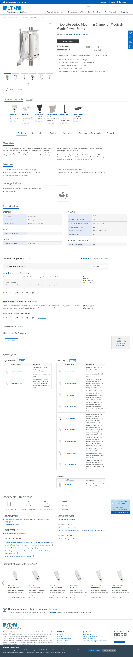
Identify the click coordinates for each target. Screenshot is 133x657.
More (28, 83)
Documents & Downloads (90, 133)
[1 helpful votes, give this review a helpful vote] (27, 318)
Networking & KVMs (75, 12)
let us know (54, 612)
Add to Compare (63, 46)
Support (124, 12)
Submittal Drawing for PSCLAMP (15, 533)
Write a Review (103, 258)
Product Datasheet (11, 525)
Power (39, 12)
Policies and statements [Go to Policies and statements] (90, 636)
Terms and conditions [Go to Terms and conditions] (89, 639)
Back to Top (20, 326)
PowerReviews (28, 258)
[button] (3, 583)
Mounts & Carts (110, 12)
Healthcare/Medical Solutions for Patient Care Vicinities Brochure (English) (28, 542)
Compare (29, 99)
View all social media (120, 638)
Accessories (25, 17)
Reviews (53, 133)
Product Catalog (13, 17)
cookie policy (61, 652)
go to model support (122, 512)
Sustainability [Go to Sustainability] (61, 643)
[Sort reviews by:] (99, 266)
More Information (109, 650)
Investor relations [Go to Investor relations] (62, 641)
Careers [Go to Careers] (59, 636)
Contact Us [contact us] (119, 642)
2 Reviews (85, 34)
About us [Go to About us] (60, 634)
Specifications (38, 133)
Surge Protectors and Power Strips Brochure (18, 556)
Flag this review (42, 293)
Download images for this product (69, 539)
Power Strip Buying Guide (67, 519)
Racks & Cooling (94, 12)
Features (22, 133)
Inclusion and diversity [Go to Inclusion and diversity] (64, 639)
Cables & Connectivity (55, 12)
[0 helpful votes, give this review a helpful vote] (27, 293)
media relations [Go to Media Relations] (87, 634)
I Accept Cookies (95, 650)
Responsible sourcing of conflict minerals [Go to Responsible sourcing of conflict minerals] (95, 641)
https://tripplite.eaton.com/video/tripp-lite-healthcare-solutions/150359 (81, 530)
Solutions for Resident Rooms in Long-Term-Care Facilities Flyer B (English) (28, 545)
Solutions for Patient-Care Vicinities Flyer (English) (20, 548)
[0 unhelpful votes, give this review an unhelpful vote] (33, 293)
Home (4, 17)
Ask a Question (11, 340)
